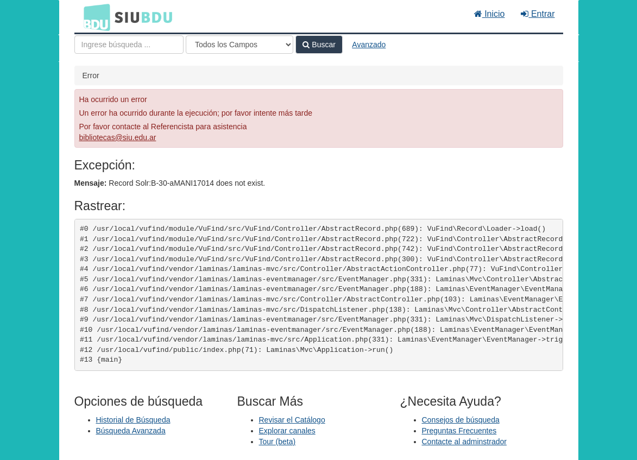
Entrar (537, 13)
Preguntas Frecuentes (459, 430)
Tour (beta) (277, 441)
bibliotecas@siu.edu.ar (117, 137)
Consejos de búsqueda (461, 419)
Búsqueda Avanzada (131, 430)
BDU (94, 17)
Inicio (489, 13)
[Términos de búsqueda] (129, 44)
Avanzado (369, 44)
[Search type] (239, 44)
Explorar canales (287, 430)
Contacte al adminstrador (464, 441)
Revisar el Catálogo (292, 419)
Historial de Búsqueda (133, 419)
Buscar (318, 44)
